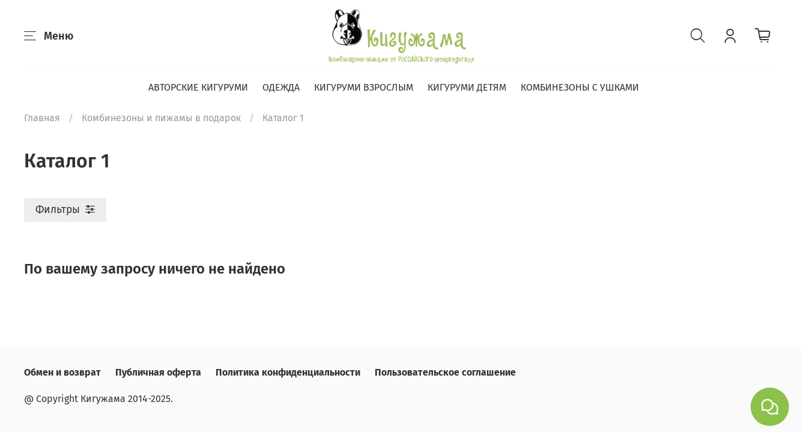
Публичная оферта (158, 372)
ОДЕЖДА (281, 87)
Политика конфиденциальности (288, 372)
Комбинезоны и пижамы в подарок (161, 118)
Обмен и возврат (62, 372)
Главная (42, 118)
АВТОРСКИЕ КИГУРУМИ (198, 87)
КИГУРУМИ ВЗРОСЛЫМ (363, 87)
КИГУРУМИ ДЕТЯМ (467, 87)
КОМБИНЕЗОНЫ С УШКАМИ (580, 87)
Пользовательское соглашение (445, 372)
